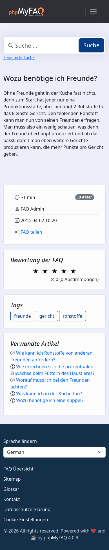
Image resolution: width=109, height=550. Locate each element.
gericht (46, 316)
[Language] (54, 452)
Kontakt (11, 499)
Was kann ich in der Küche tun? (49, 393)
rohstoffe (72, 316)
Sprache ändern (20, 441)
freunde (22, 316)
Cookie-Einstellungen (25, 519)
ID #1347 (84, 197)
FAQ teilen (31, 232)
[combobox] (54, 45)
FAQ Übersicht (18, 469)
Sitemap (12, 479)
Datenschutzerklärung (26, 509)
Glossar (11, 489)
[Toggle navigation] (93, 11)
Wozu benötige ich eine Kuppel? (49, 400)
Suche (91, 45)
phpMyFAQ (55, 537)
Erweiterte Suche (19, 57)
